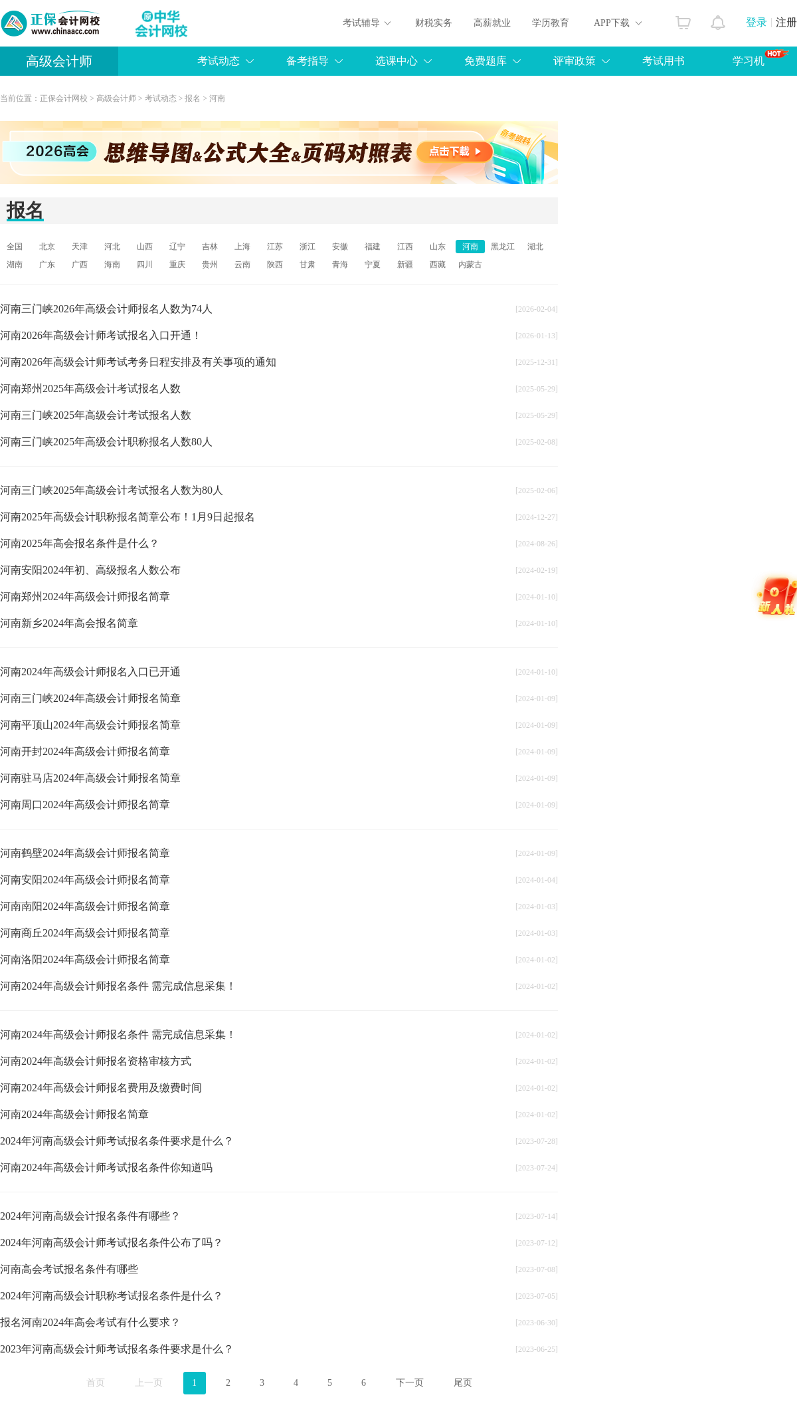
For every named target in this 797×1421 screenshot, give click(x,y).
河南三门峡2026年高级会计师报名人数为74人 (106, 308)
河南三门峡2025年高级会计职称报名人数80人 (106, 441)
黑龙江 (503, 246)
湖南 (15, 264)
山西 (145, 246)
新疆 (405, 264)
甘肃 (307, 264)
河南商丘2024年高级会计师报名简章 (85, 932)
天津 (80, 246)
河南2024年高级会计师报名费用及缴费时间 (101, 1087)
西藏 (438, 264)
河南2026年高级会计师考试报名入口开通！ (101, 335)
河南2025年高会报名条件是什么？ (79, 543)
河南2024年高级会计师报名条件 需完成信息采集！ (118, 986)
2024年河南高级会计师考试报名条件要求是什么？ (117, 1141)
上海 (242, 246)
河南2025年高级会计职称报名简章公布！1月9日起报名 (127, 516)
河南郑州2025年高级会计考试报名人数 (90, 388)
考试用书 (663, 60)
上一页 (149, 1383)
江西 (405, 246)
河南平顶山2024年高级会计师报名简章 (90, 724)
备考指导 (307, 60)
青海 (340, 264)
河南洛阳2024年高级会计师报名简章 (85, 959)
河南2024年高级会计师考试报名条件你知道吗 (106, 1167)
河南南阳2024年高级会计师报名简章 (85, 906)
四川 (145, 264)
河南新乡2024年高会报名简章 (69, 623)
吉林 (210, 246)
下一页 (410, 1383)
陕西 (275, 264)
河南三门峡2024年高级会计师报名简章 (90, 698)
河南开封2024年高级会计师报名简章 (85, 751)
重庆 (177, 264)
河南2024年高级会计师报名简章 (74, 1114)
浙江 (307, 246)
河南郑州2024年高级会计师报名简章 (85, 596)
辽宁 (177, 246)
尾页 (463, 1383)
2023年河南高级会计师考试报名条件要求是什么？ (117, 1349)
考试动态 (218, 60)
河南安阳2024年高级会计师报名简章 (85, 879)
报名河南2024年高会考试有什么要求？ (90, 1322)
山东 (438, 246)
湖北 (535, 246)
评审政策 (574, 60)
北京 (47, 246)
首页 (95, 1383)
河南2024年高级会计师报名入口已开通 (90, 671)
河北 (112, 246)
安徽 (340, 246)
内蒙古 (470, 264)
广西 (80, 264)
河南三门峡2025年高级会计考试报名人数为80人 (111, 490)
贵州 (210, 264)
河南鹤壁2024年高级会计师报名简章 (85, 853)
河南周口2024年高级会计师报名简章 (85, 804)
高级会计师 (59, 61)
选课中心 (396, 60)
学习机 (761, 57)
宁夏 (373, 264)
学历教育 (550, 23)
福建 (373, 246)
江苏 (275, 246)
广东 (47, 264)
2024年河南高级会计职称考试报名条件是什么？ (111, 1295)
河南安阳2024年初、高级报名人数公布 (90, 570)
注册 (786, 22)
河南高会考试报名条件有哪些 (69, 1269)
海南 (112, 264)
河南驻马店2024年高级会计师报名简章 (90, 778)
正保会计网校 (64, 98)
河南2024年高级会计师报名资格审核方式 (95, 1061)
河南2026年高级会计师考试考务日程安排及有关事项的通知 (138, 362)
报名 (193, 98)
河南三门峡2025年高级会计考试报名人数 (95, 415)
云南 (242, 264)
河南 (217, 98)
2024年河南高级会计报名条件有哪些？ (90, 1216)
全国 (15, 246)
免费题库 (485, 60)
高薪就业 (492, 23)
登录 (756, 22)
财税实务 (433, 23)
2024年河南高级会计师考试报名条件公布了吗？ (111, 1242)
